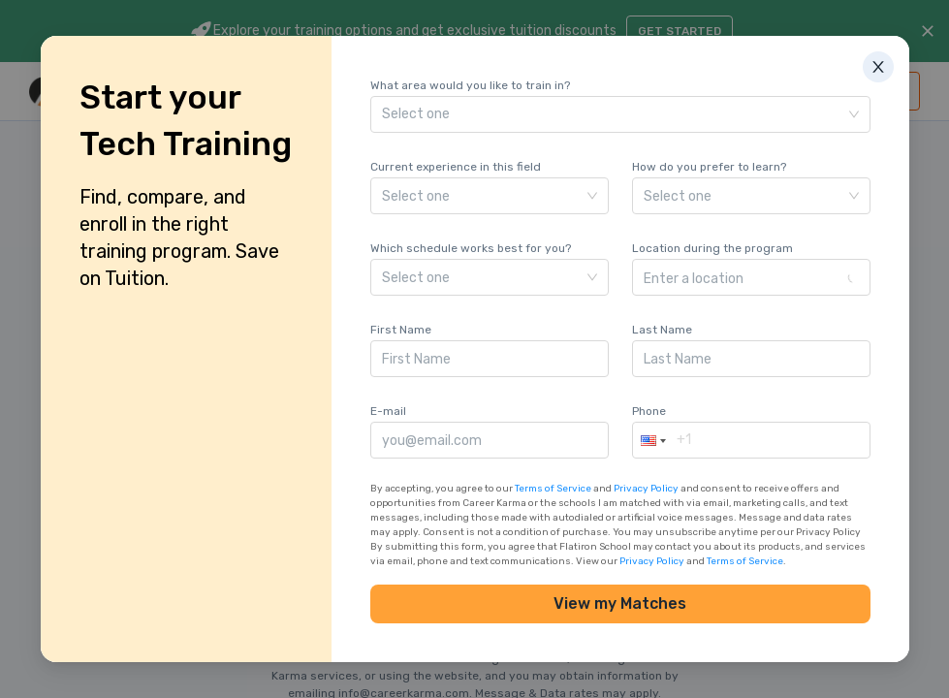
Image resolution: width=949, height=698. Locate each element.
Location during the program (712, 248)
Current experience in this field (455, 167)
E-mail (388, 411)
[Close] (893, 51)
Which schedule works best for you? (470, 248)
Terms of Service (553, 488)
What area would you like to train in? (470, 85)
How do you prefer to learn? (709, 167)
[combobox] (744, 277)
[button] (651, 440)
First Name (400, 329)
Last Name (662, 329)
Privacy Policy (646, 488)
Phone (649, 411)
